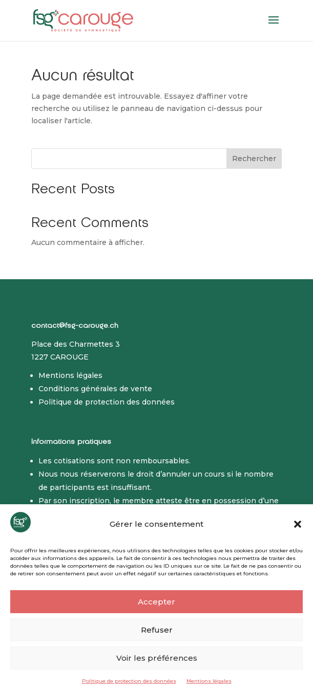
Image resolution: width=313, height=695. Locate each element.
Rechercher (254, 158)
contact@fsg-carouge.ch (74, 326)
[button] (298, 524)
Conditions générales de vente (95, 388)
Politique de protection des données (129, 681)
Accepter (156, 602)
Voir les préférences (156, 658)
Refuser (157, 630)
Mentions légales (209, 681)
